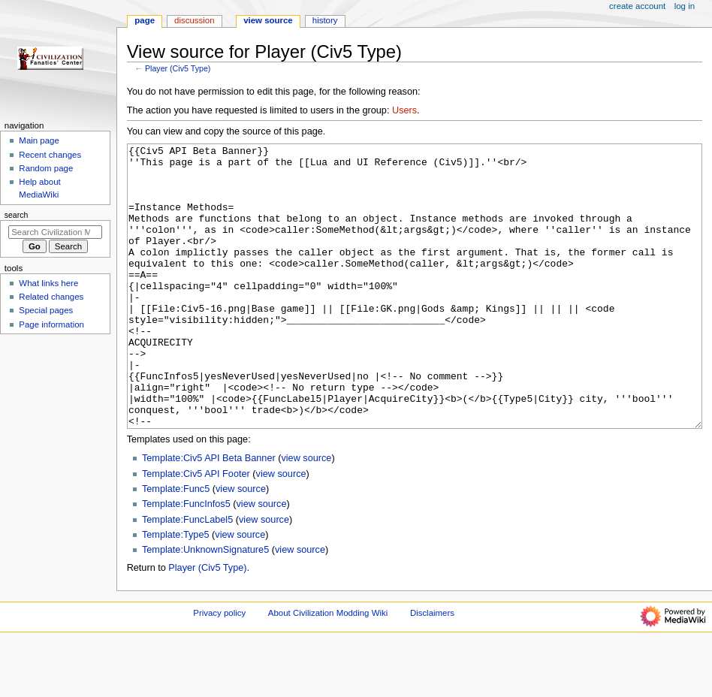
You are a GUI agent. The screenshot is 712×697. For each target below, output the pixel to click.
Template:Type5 (176, 591)
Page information (51, 324)
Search (17, 214)
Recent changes (50, 154)
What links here (48, 283)
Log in (684, 6)
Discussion (194, 20)
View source (268, 20)
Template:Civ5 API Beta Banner (209, 514)
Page (144, 20)
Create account (637, 6)
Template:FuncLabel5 (187, 576)
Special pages (46, 310)
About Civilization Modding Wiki (328, 669)
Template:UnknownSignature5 (205, 606)
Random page (46, 168)
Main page (39, 140)
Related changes (51, 296)
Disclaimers (432, 669)
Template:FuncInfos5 (186, 560)
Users (404, 110)
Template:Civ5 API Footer (196, 530)
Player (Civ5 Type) (177, 68)
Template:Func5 (176, 545)
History (325, 20)
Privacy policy (219, 669)
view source (306, 514)
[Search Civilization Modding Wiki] (55, 232)
